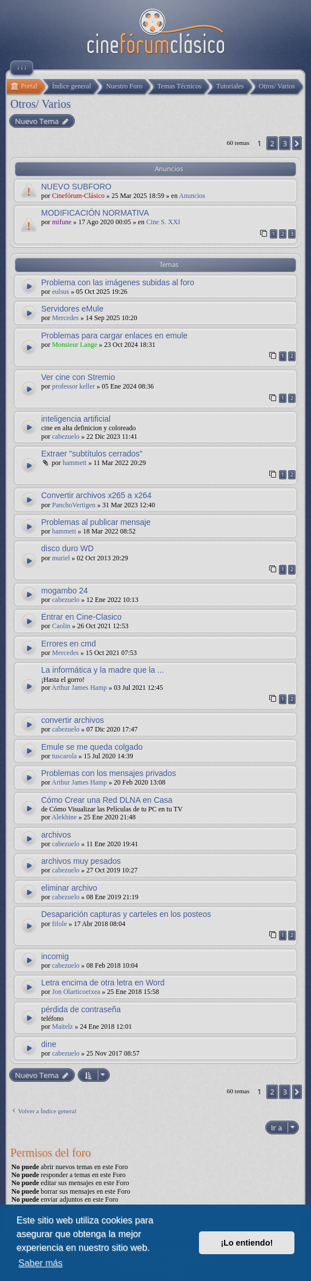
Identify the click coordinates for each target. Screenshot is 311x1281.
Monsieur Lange (74, 345)
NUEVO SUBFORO (76, 186)
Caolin (61, 626)
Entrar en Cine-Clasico (81, 616)
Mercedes (65, 318)
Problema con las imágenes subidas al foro (117, 282)
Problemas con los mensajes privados (108, 773)
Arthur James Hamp (79, 688)
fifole (59, 924)
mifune (61, 222)
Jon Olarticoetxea (76, 992)
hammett (74, 463)
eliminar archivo (69, 887)
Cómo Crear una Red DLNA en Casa (107, 800)
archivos (56, 834)
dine (48, 1044)
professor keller (73, 386)
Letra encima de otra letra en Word (103, 982)
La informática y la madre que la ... (102, 669)
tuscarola (64, 756)
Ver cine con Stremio (78, 377)
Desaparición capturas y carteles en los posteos (126, 914)
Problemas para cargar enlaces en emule (114, 335)
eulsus (60, 292)
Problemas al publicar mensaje (95, 522)
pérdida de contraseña (81, 1009)
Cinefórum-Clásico (78, 196)
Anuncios (192, 196)
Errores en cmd (68, 643)
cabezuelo (65, 437)
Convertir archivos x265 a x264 (96, 495)
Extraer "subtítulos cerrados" (91, 453)
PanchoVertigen (73, 505)
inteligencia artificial (75, 418)
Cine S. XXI (163, 222)
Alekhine (64, 817)
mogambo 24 (64, 590)
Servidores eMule (72, 308)
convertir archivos (72, 720)
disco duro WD (67, 548)
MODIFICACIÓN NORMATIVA (95, 212)
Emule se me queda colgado (91, 746)
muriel (61, 558)
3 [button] (284, 143)
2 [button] (272, 143)
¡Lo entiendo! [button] (247, 1242)
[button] (297, 143)
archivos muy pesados (81, 861)
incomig (55, 956)
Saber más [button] (40, 1263)
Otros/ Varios (40, 104)
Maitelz (62, 1027)
